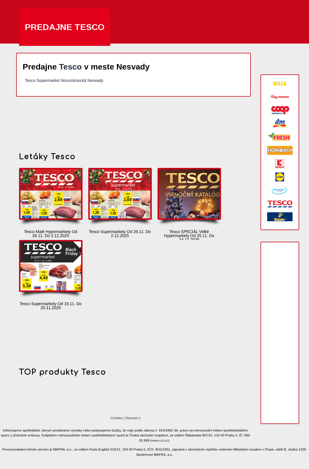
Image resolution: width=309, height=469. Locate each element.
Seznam (132, 418)
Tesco (70, 66)
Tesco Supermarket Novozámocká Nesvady (64, 80)
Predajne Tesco (64, 27)
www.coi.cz (159, 440)
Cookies (117, 418)
